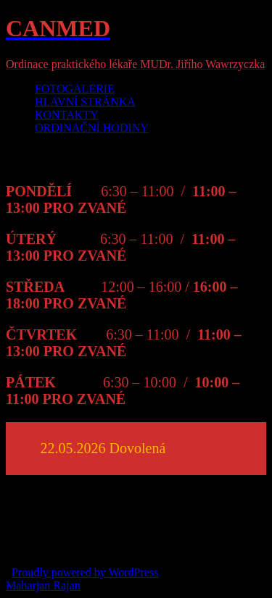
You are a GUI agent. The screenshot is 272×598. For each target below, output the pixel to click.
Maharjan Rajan (43, 585)
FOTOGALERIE (75, 89)
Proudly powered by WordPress (85, 572)
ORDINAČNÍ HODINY (92, 128)
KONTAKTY (67, 115)
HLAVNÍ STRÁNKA (85, 102)
